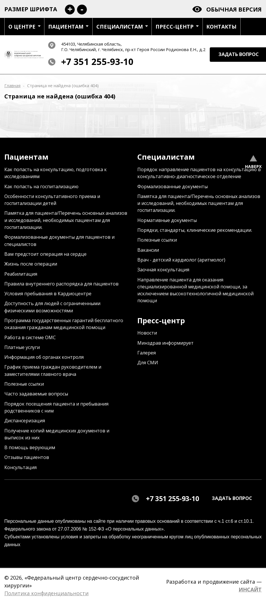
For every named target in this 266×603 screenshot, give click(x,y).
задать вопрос (232, 498)
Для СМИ (147, 362)
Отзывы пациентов (26, 457)
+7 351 (97, 62)
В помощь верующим (29, 447)
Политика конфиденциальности (46, 593)
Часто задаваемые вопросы (36, 394)
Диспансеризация (24, 420)
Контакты (221, 26)
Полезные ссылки (24, 384)
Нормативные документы (167, 220)
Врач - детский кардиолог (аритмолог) (181, 260)
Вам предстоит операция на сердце (45, 254)
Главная (12, 85)
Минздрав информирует (165, 343)
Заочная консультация (163, 269)
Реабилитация (20, 274)
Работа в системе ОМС (30, 337)
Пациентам (68, 26)
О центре (24, 26)
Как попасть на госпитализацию (41, 186)
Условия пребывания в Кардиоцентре (47, 293)
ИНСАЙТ (250, 589)
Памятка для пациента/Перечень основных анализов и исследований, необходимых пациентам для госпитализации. (65, 220)
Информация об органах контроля (44, 357)
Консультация (20, 467)
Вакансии (148, 250)
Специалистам (122, 26)
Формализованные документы (172, 186)
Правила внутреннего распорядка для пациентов (61, 284)
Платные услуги (22, 347)
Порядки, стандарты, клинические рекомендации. (194, 230)
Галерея (146, 353)
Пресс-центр (177, 26)
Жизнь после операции (30, 264)
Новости (147, 333)
